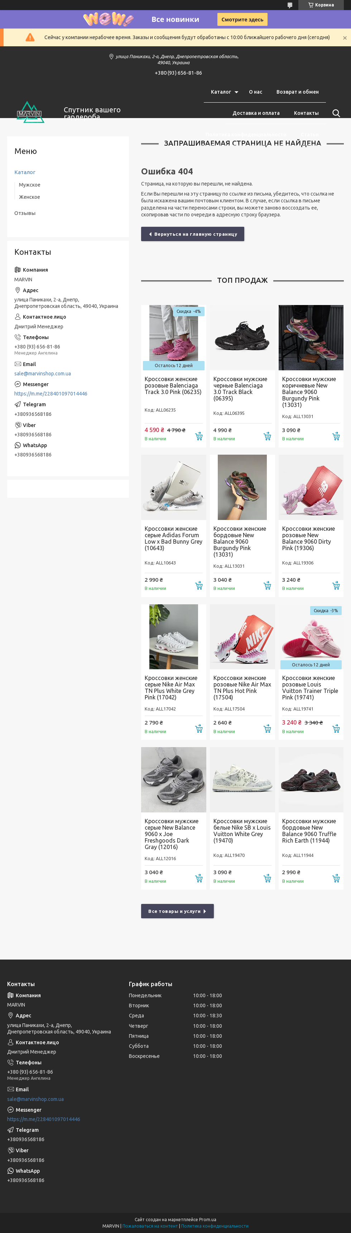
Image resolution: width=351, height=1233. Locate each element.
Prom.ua (207, 1219)
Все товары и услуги (174, 911)
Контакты (306, 113)
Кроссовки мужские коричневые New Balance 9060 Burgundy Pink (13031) (309, 392)
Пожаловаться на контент (150, 1226)
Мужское (29, 185)
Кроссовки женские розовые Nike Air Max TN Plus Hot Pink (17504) (242, 687)
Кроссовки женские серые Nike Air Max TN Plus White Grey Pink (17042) (171, 687)
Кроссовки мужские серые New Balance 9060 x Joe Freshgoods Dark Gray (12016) (171, 834)
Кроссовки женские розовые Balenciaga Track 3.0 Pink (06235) (173, 385)
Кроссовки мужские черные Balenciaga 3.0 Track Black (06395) (240, 389)
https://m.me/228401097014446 (50, 394)
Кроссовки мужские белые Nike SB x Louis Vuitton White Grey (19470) (242, 831)
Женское (29, 197)
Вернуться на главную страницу (195, 233)
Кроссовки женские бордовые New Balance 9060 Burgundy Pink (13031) (239, 541)
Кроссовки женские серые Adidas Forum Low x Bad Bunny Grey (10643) (173, 538)
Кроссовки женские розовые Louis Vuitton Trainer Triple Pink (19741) (310, 687)
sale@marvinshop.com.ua (42, 373)
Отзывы (24, 213)
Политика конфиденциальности (246, 134)
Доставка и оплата (256, 113)
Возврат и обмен (298, 92)
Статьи (310, 134)
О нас (255, 92)
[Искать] (335, 113)
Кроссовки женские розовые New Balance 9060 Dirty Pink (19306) (308, 538)
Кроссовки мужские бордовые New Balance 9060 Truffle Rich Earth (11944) (309, 831)
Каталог (221, 92)
